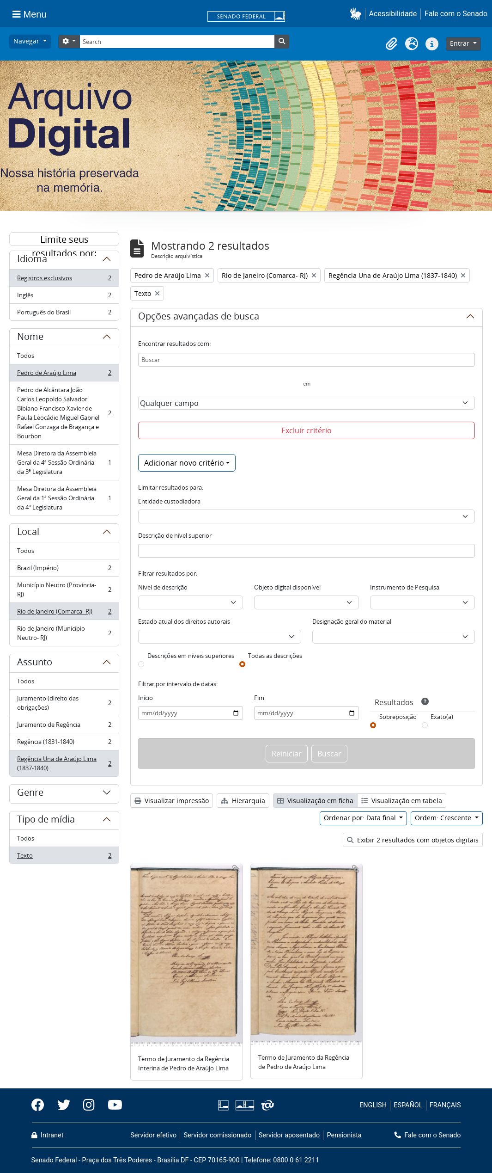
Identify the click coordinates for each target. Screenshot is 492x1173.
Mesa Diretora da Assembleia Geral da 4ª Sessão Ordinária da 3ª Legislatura (64, 462)
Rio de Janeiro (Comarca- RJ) (64, 613)
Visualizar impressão (171, 800)
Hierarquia (243, 800)
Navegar (27, 41)
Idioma (32, 260)
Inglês (64, 297)
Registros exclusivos (64, 280)
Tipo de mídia (46, 820)
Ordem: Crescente (444, 817)
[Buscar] (306, 360)
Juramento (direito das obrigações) (64, 703)
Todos (25, 355)
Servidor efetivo (153, 1135)
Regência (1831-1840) (64, 743)
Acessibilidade (393, 13)
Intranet (47, 1135)
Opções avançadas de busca (198, 317)
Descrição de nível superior (175, 535)
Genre (30, 793)
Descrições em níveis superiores (190, 655)
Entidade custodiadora (169, 501)
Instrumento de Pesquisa (404, 587)
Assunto (34, 663)
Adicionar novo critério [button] (184, 463)
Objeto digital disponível (287, 587)
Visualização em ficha (315, 800)
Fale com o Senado (456, 13)
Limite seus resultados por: (64, 239)
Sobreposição (398, 716)
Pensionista (344, 1135)
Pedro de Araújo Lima (64, 374)
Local (28, 533)
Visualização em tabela (401, 800)
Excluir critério (306, 430)
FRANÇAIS (445, 1105)
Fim (259, 698)
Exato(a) (442, 716)
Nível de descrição (163, 587)
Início (145, 698)
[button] (357, 13)
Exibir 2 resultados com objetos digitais (413, 839)
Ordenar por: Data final (361, 817)
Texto (64, 857)
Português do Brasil (64, 313)
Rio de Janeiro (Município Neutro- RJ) (64, 633)
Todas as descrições (275, 655)
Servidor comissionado (217, 1135)
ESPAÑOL (408, 1105)
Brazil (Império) (64, 570)
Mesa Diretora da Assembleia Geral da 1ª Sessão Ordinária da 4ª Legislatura (64, 498)
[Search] (176, 42)
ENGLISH (373, 1105)
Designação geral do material (351, 621)
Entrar (460, 43)
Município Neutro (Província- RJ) (64, 589)
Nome (30, 338)
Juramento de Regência (64, 726)
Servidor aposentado (289, 1135)
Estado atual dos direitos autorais (184, 621)
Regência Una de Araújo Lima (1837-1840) (64, 763)
